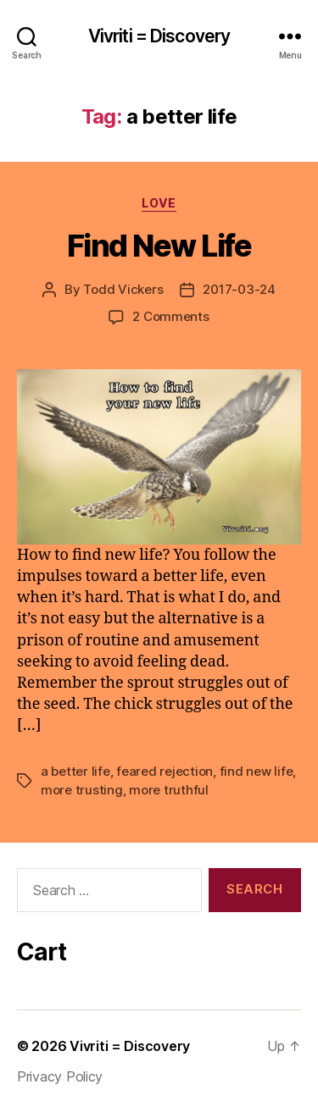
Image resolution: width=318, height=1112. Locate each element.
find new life (256, 771)
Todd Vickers (123, 289)
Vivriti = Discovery (159, 36)
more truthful (169, 790)
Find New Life (159, 245)
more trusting (82, 790)
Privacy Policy (60, 1076)
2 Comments (170, 316)
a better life (75, 771)
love (159, 203)
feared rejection (164, 771)
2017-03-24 (239, 289)
